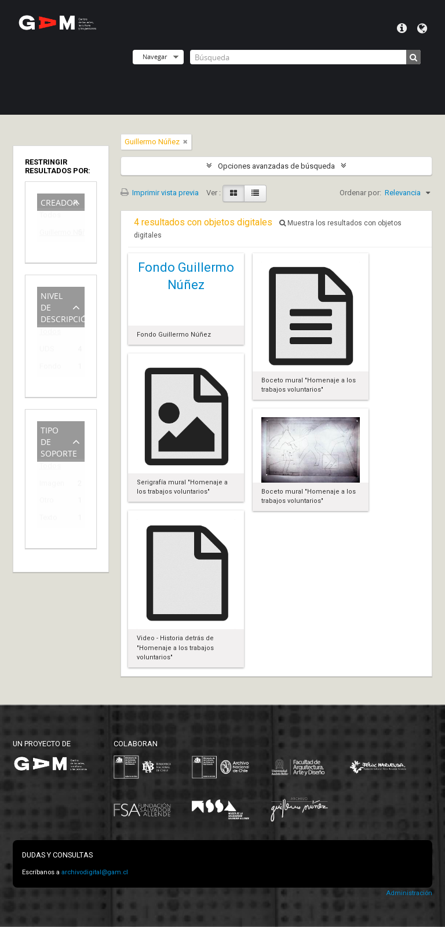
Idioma (422, 28)
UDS (46, 351)
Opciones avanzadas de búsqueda (276, 166)
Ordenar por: (360, 192)
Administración (409, 893)
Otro (46, 502)
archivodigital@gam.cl (94, 872)
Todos (50, 217)
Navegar (155, 56)
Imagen (51, 485)
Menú (402, 28)
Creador (59, 201)
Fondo (50, 368)
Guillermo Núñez (52, 234)
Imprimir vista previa (160, 192)
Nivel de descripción (63, 306)
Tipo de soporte (59, 440)
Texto (48, 519)
